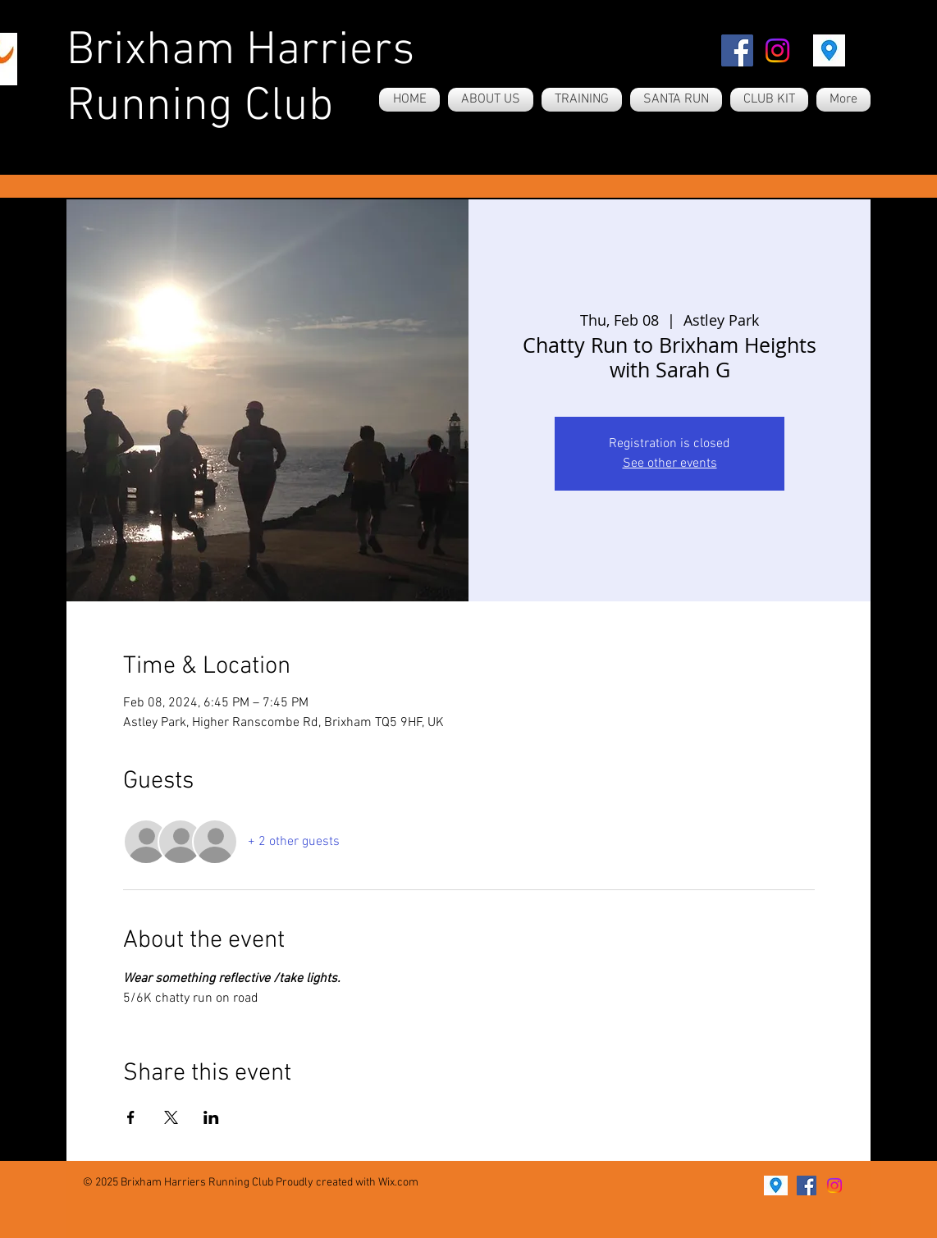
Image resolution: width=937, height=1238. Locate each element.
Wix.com (398, 1183)
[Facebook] (737, 50)
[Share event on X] (171, 1117)
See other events (670, 463)
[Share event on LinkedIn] (211, 1117)
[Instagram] (777, 50)
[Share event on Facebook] (131, 1117)
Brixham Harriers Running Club (240, 79)
